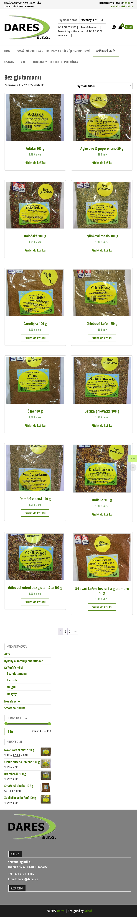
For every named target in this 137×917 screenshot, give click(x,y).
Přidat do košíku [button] (35, 163)
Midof (88, 911)
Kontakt (38, 62)
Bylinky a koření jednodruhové (68, 51)
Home (8, 51)
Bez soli (12, 680)
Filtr (10, 731)
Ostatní (9, 62)
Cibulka (126, 2)
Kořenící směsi (118, 6)
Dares (61, 911)
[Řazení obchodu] (104, 86)
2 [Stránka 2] (65, 631)
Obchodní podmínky (64, 62)
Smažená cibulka (29, 51)
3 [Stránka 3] (69, 631)
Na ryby (12, 694)
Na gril (11, 687)
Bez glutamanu (17, 673)
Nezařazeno (12, 701)
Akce (130, 6)
